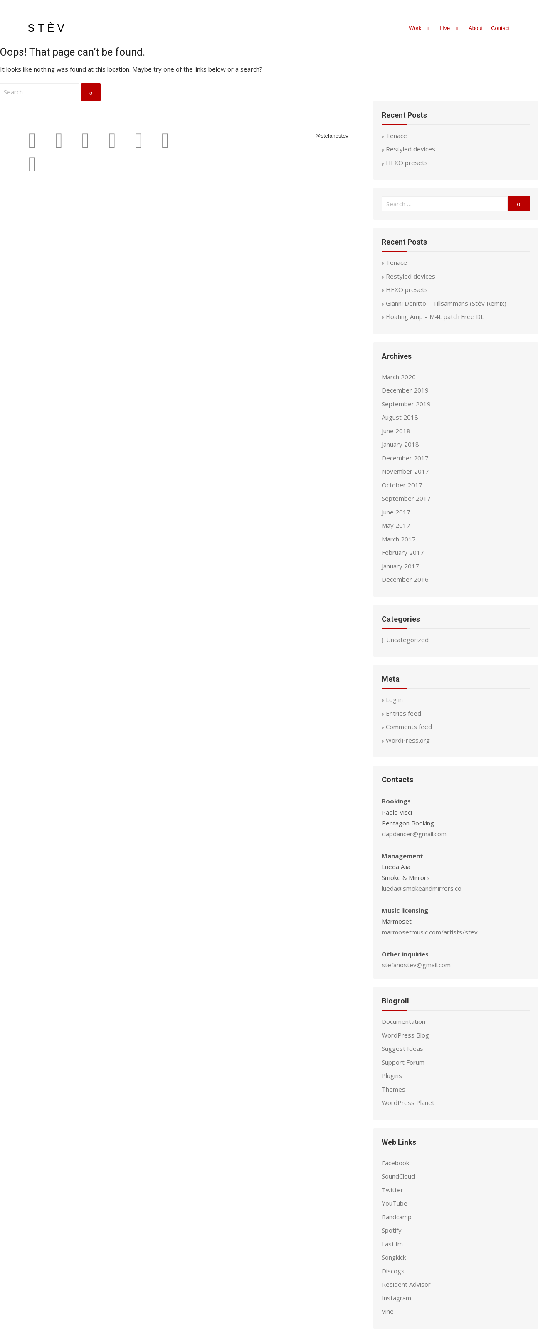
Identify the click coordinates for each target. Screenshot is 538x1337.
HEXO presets (407, 289)
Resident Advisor (406, 1284)
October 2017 (402, 485)
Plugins (392, 1075)
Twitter (392, 1190)
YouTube (394, 1203)
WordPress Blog (405, 1035)
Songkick (394, 1257)
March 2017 (399, 539)
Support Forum (403, 1062)
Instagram (396, 1298)
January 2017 (400, 566)
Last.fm (392, 1244)
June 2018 (396, 431)
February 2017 (403, 552)
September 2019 (406, 404)
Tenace (396, 262)
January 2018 (400, 444)
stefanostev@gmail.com (416, 965)
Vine (388, 1311)
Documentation (403, 1021)
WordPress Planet (408, 1102)
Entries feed (403, 713)
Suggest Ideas (402, 1048)
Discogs (393, 1271)
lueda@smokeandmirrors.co (421, 888)
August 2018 (400, 417)
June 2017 (396, 512)
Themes (393, 1089)
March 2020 (399, 377)
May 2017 (396, 525)
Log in (394, 699)
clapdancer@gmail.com (414, 834)
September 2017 (406, 498)
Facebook (395, 1163)
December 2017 (405, 458)
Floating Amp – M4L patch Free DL (435, 316)
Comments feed (409, 726)
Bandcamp (397, 1217)
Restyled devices (410, 276)
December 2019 (405, 390)
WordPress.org (408, 740)
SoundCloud (398, 1176)
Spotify (392, 1230)
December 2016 (405, 579)
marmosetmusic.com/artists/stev (430, 932)
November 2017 (405, 471)
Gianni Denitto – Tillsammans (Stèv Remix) (446, 303)
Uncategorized (407, 639)
